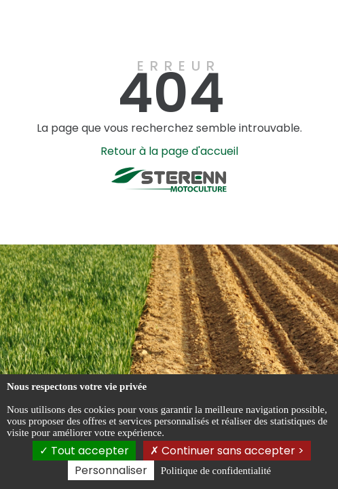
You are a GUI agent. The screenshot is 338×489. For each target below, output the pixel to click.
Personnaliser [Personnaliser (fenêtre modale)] (111, 470)
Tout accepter (84, 450)
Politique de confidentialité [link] (216, 470)
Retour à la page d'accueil (169, 151)
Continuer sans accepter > (227, 450)
